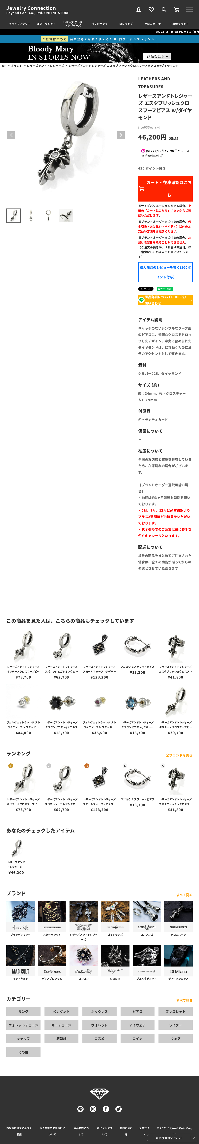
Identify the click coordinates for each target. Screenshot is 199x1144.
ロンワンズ (126, 24)
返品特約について (81, 1131)
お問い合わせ (126, 1131)
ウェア (176, 1038)
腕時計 (61, 1038)
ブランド (16, 66)
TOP (3, 66)
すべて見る (184, 894)
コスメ (99, 1038)
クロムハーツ (153, 24)
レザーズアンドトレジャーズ (45, 66)
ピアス (137, 1011)
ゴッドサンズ (99, 24)
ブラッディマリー (19, 24)
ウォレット (99, 1025)
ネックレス (99, 1011)
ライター (175, 1025)
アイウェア (137, 1025)
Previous (11, 135)
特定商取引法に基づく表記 (19, 1131)
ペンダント (61, 1011)
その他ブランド (179, 24)
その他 (23, 1052)
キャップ (23, 1038)
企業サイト (144, 1131)
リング (23, 1011)
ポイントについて (104, 1131)
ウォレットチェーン (23, 1025)
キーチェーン (61, 1025)
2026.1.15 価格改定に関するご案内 (177, 31)
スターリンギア (46, 24)
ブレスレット (176, 1011)
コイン (137, 1038)
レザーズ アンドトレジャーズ (73, 23)
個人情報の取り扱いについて (52, 1131)
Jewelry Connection (31, 8)
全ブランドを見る (179, 755)
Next (121, 135)
